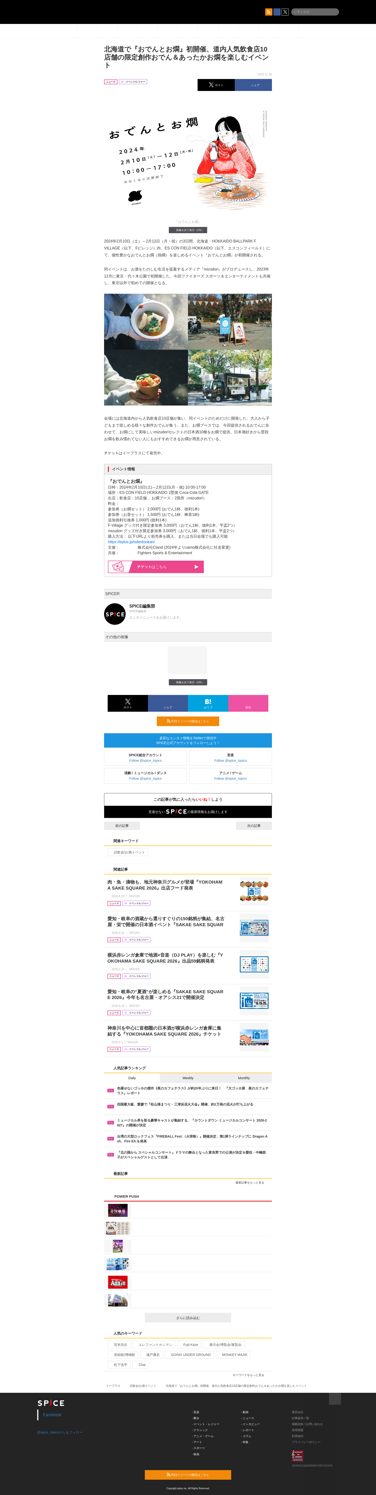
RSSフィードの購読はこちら (191, 721)
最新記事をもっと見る (251, 1182)
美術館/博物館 (122, 1355)
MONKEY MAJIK (232, 1355)
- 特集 (244, 1442)
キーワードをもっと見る (250, 1375)
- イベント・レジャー (205, 1424)
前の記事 (118, 826)
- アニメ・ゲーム (203, 1436)
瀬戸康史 (151, 1355)
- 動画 (244, 1412)
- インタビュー (250, 1424)
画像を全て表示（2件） (188, 229)
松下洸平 (118, 1365)
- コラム (246, 1436)
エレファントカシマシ (153, 1345)
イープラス (113, 1386)
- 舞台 (195, 1418)
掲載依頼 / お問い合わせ (307, 1424)
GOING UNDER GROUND (189, 1355)
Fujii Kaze (188, 1345)
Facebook (52, 1414)
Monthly (244, 1078)
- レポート (247, 1430)
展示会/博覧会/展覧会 (223, 1345)
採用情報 (297, 1430)
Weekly (188, 1078)
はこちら (168, 567)
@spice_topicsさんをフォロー (59, 1432)
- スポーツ (198, 1448)
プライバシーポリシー (306, 1442)
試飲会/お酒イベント (127, 852)
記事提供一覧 (300, 1418)
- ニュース (247, 1418)
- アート (197, 1442)
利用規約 (297, 1436)
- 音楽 (195, 1412)
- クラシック (200, 1430)
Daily (132, 1078)
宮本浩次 (118, 1345)
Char (140, 1365)
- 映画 (195, 1454)
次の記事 (258, 826)
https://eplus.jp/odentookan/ (131, 542)
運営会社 (297, 1412)
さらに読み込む (201, 1318)
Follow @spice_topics (145, 760)
